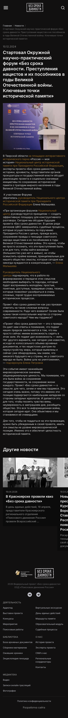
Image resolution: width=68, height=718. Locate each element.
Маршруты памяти (45, 618)
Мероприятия (10, 624)
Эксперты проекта (45, 647)
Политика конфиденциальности (34, 701)
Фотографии (9, 690)
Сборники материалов (15, 647)
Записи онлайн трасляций (16, 685)
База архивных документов (17, 642)
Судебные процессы (46, 629)
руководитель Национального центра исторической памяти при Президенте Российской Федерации (34, 201)
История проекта (45, 642)
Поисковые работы (13, 629)
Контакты (41, 667)
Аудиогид (8, 607)
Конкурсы (8, 618)
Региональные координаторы (43, 660)
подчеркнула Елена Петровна (24, 362)
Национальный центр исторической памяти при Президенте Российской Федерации (33, 164)
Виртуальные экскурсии (49, 607)
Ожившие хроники (13, 653)
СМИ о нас (41, 653)
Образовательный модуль (49, 624)
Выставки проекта (13, 613)
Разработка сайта (34, 707)
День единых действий (48, 613)
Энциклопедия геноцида (16, 658)
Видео (6, 679)
